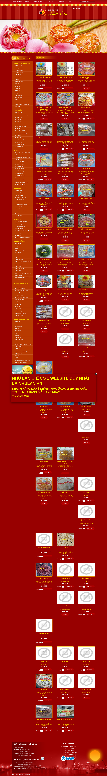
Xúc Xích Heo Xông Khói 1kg (21, 115)
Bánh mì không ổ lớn (19, 250)
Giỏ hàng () (77, 8)
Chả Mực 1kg (18, 137)
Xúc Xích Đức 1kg (19, 146)
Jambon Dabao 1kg (19, 124)
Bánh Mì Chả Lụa (18, 264)
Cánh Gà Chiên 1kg (19, 228)
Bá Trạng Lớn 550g (19, 72)
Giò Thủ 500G (18, 128)
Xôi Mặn (16, 93)
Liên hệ (54, 1)
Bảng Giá (27, 1)
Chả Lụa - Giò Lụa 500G (20, 126)
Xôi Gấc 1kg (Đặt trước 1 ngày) (22, 104)
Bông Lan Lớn (18, 337)
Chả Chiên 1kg (18, 119)
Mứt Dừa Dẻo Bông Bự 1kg (21, 204)
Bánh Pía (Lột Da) (19, 339)
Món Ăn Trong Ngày (21, 283)
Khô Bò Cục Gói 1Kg (19, 171)
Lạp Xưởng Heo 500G (19, 166)
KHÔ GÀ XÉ (17, 177)
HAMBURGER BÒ (19, 280)
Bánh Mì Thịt (17, 257)
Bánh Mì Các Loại (20, 241)
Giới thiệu (20, 1)
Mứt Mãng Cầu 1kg (19, 193)
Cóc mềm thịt (18, 255)
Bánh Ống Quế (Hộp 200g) (21, 351)
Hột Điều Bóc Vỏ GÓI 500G (21, 197)
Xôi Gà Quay (17, 88)
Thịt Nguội (18, 110)
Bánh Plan (17, 358)
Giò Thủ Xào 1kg (18, 142)
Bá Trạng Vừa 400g (19, 70)
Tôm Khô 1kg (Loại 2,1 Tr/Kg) (21, 182)
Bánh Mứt (17, 188)
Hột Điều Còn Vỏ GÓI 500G (21, 211)
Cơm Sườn (17, 286)
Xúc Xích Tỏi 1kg (18, 117)
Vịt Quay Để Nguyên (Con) (21, 221)
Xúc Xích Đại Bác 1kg (19, 144)
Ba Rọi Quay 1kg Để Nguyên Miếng (23, 230)
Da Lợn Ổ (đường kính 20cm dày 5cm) (23, 344)
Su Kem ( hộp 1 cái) (19, 324)
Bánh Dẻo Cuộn (18, 348)
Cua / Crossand (18, 326)
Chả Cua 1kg (17, 135)
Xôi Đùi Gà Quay (18, 84)
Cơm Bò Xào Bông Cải (20, 288)
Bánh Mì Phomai (18, 266)
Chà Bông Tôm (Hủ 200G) (20, 184)
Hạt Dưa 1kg (17, 208)
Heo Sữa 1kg (18, 235)
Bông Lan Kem (18, 330)
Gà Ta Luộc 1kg (18, 224)
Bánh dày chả (18, 77)
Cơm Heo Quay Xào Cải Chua (21, 290)
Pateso (16, 248)
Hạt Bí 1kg (17, 213)
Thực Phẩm (35, 1)
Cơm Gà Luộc (18, 302)
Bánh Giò (17, 102)
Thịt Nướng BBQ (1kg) (20, 226)
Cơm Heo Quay (18, 292)
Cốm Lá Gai (17, 342)
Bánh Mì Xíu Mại (18, 270)
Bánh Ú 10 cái (18, 74)
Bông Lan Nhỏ (18, 335)
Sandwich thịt (18, 252)
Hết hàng (86, 88)
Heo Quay (17, 219)
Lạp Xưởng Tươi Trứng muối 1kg (22, 161)
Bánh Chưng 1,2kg (19, 65)
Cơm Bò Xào (17, 306)
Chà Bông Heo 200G (19, 180)
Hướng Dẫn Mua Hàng (64, 1)
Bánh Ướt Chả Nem (19, 315)
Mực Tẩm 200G (18, 159)
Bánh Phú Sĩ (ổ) (18, 353)
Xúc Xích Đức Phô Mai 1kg (21, 133)
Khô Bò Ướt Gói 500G (19, 168)
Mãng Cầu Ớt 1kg (18, 190)
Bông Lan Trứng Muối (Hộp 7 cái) (22, 360)
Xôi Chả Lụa (17, 86)
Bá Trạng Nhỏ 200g (19, 68)
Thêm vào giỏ (48, 88)
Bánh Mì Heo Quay (19, 259)
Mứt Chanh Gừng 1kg (19, 199)
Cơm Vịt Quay (18, 308)
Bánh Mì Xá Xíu (18, 275)
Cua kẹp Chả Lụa (18, 246)
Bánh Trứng (17, 321)
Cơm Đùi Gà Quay (19, 295)
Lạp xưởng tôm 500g (19, 164)
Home (14, 1)
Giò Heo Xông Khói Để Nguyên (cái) (23, 237)
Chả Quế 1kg (18, 121)
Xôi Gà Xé (17, 79)
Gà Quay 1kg (18, 233)
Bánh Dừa (17, 328)
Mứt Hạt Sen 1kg (18, 206)
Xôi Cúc (16, 99)
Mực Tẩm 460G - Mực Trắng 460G (22, 157)
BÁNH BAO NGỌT (19, 97)
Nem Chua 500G (18, 112)
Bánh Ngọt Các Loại (21, 319)
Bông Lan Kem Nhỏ (19, 333)
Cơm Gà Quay (18, 304)
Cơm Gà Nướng (18, 311)
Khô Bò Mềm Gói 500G (20, 175)
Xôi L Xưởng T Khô (19, 81)
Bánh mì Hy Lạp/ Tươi (19, 268)
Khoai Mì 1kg (17, 106)
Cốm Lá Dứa (17, 355)
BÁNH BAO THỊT (18, 95)
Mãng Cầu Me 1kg (19, 195)
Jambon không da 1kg (19, 139)
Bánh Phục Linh (18, 346)
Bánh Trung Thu (45, 1)
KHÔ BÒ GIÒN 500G (19, 155)
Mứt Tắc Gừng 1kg (19, 202)
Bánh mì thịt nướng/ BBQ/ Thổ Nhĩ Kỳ (23, 261)
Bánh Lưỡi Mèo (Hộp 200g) (21, 362)
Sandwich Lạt (18, 243)
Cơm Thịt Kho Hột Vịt (19, 299)
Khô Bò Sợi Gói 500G (19, 173)
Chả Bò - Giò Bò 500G (20, 130)
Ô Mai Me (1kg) (18, 215)
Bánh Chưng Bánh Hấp (22, 63)
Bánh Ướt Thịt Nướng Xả (20, 313)
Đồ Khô (16, 150)
